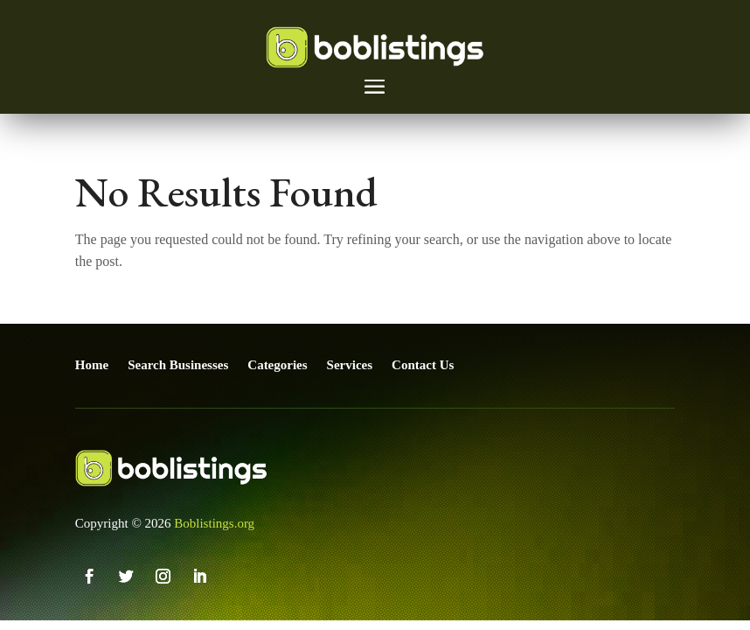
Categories (277, 365)
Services (349, 365)
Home (91, 365)
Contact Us (423, 365)
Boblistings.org (214, 523)
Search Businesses (178, 365)
